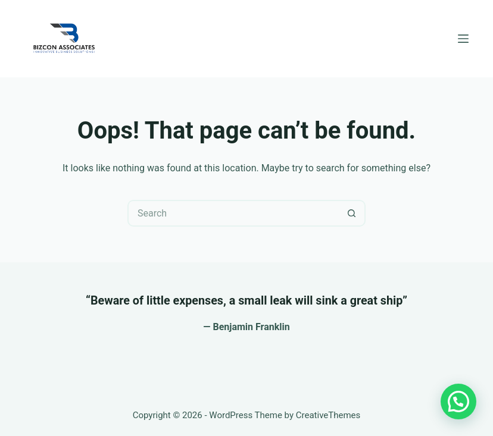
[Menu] (463, 38)
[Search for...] (233, 213)
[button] (458, 401)
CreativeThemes (328, 415)
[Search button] (352, 213)
